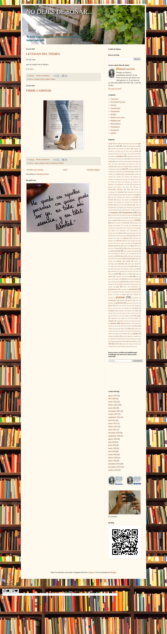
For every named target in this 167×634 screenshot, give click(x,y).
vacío (126, 338)
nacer (118, 269)
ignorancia (120, 228)
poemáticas (135, 297)
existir (137, 205)
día (128, 184)
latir (126, 240)
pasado (110, 286)
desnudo (127, 182)
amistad (121, 148)
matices (123, 253)
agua (139, 143)
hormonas (136, 223)
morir (129, 264)
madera (129, 248)
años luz (120, 151)
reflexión (121, 310)
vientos (136, 344)
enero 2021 (112, 430)
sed (129, 318)
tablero (123, 331)
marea (137, 251)
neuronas (130, 271)
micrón (119, 258)
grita (109, 220)
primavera (119, 303)
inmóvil (128, 233)
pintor (129, 292)
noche (116, 274)
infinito (120, 233)
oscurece (129, 279)
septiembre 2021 (114, 417)
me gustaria (132, 253)
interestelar (121, 235)
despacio (135, 182)
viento (117, 344)
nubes (110, 276)
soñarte (110, 328)
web (129, 346)
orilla (122, 279)
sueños (129, 328)
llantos (126, 246)
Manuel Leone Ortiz (127, 69)
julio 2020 (112, 442)
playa (124, 294)
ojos (130, 276)
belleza (137, 161)
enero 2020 (112, 461)
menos (112, 258)
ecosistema (111, 192)
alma (139, 146)
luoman (91, 572)
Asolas (112, 156)
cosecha (110, 176)
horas (118, 223)
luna (117, 248)
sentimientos (120, 321)
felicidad (129, 207)
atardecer (120, 156)
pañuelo (138, 281)
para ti (112, 284)
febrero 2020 (113, 458)
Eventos (114, 105)
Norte (131, 274)
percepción (115, 130)
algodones (132, 146)
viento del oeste (127, 344)
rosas (120, 316)
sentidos (111, 321)
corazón (118, 174)
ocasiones (118, 276)
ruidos (127, 316)
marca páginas (128, 251)
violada (110, 346)
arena (136, 151)
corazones (127, 174)
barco (116, 161)
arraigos (125, 153)
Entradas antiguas (93, 170)
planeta (110, 294)
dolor (136, 189)
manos (112, 251)
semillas (136, 318)
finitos (115, 210)
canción (119, 166)
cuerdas (125, 179)
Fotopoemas (54, 163)
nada (124, 269)
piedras (116, 292)
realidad (126, 308)
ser (128, 321)
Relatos (129, 310)
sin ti (130, 323)
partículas (136, 284)
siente (133, 321)
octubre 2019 (113, 470)
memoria (138, 256)
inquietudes (111, 235)
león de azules (119, 243)
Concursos (114, 99)
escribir (135, 197)
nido (137, 271)
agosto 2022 (112, 396)
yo (134, 346)
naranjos (131, 269)
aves (137, 156)
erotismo (119, 197)
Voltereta (123, 346)
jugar (118, 238)
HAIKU (114, 115)
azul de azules (134, 159)
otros (109, 281)
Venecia (132, 338)
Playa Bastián (134, 294)
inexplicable (111, 233)
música (113, 269)
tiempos (110, 336)
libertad (61, 163)
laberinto (126, 238)
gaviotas (118, 218)
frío (118, 215)
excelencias (119, 205)
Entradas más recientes (35, 170)
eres (112, 197)
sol (117, 326)
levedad (36, 79)
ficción (137, 207)
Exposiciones (115, 108)
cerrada (117, 169)
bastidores (129, 161)
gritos (115, 220)
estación (118, 202)
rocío (137, 313)
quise (117, 305)
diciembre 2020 (114, 433)
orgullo (116, 279)
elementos (130, 192)
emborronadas (112, 194)
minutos (119, 261)
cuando (110, 179)
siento (139, 321)
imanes (113, 230)
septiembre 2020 (114, 436)
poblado (110, 297)
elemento (121, 192)
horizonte (126, 223)
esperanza (135, 200)
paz (117, 287)
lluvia (132, 246)
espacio (119, 200)
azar (115, 159)
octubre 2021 (113, 414)
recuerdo (135, 308)
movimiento (137, 264)
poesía (42, 79)
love (112, 248)
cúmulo (132, 179)
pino (123, 292)
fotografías (114, 213)
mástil (115, 253)
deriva (119, 182)
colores (136, 169)
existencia (129, 205)
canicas (126, 166)
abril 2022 (112, 399)
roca (125, 313)
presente (110, 303)
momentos (121, 264)
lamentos (119, 241)
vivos (116, 346)
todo (123, 336)
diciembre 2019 (114, 464)
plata (117, 294)
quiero (110, 305)
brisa (130, 164)
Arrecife (132, 153)
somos (123, 326)
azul (125, 159)
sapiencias (114, 318)
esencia (110, 200)
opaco (110, 279)
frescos (113, 215)
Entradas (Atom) (42, 174)
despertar (111, 184)
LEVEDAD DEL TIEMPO (43, 54)
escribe (128, 197)
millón (137, 258)
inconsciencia (134, 230)
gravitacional (135, 218)
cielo (123, 169)
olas (137, 276)
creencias (135, 176)
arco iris (128, 151)
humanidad (135, 225)
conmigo (136, 171)
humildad (111, 228)
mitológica (111, 264)
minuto (110, 261)
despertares (120, 184)
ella (137, 192)
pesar (109, 292)
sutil (116, 331)
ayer (109, 159)
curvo (139, 179)
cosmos (119, 176)
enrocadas (122, 194)
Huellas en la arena (118, 118)
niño (109, 274)
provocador (130, 303)
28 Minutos (119, 143)
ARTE (139, 153)
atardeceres (130, 156)
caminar (41, 163)
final (109, 210)
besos (116, 164)
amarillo (113, 148)
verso (124, 341)
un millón (111, 338)
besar (109, 164)
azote (120, 159)
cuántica (117, 179)
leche (139, 240)
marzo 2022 (112, 402)
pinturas (136, 292)
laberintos (135, 238)
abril (133, 143)
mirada (128, 261)
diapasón (135, 184)
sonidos (129, 326)
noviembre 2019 (114, 467)
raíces (130, 305)
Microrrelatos (116, 124)
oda (125, 276)
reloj (136, 311)
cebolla (110, 169)
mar (119, 251)
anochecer (111, 151)
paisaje (116, 281)
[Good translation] (6, 591)
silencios (123, 323)
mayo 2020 (112, 448)
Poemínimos (115, 127)
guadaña (122, 220)
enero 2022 (112, 408)
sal (132, 316)
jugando (110, 238)
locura (139, 246)
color (129, 169)
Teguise (117, 333)
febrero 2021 (113, 427)
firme (47, 163)
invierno (129, 235)
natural (138, 269)
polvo (130, 300)
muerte (119, 266)
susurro (110, 331)
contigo (110, 174)
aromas (118, 153)
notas (137, 274)
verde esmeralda (115, 341)
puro (137, 303)
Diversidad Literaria (118, 102)
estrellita (135, 202)
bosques (123, 164)
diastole (110, 187)
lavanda (132, 240)
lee (111, 243)
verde (139, 338)
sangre (139, 316)
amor (128, 149)
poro (137, 300)
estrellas (127, 202)
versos (131, 341)
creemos (126, 176)
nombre (123, 274)
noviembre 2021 (114, 411)
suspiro (47, 79)
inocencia (136, 233)
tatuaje (135, 331)
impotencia (123, 230)
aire (118, 146)
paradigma (120, 284)
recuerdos (111, 311)
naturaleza (114, 271)
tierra (117, 336)
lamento (110, 240)
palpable (131, 281)
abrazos (127, 143)
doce (128, 189)
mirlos (136, 261)
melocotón (130, 256)
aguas (112, 146)
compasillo (118, 171)
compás (110, 171)
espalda (126, 200)
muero (112, 266)
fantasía (121, 207)
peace (125, 286)
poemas (113, 133)
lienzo (119, 246)
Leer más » (30, 69)
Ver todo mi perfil (114, 89)
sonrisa (136, 326)
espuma (110, 202)
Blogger (113, 572)
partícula (128, 284)
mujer (125, 266)
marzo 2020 (112, 455)
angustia (136, 148)
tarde (128, 331)
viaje (137, 341)
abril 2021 (112, 420)
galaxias (110, 218)
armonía (110, 153)
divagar (135, 187)
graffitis (126, 218)
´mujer (36, 163)
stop (116, 328)
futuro (137, 215)
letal (128, 243)
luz (123, 248)
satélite (123, 318)
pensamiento (134, 286)
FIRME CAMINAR (38, 90)
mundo (132, 266)
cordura (136, 174)
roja (109, 316)
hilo (113, 223)
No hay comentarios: (43, 76)
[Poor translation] (15, 591)
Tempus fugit (126, 333)
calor (136, 164)
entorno (129, 194)
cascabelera (135, 166)
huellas (110, 225)
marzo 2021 (112, 423)
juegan (137, 235)
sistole (137, 323)
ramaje (137, 305)
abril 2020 (112, 451)
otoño (137, 279)
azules (110, 161)
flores (139, 210)
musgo (139, 266)
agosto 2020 (112, 439)
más (109, 253)
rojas (115, 316)
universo (119, 338)
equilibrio (138, 195)
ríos (121, 313)
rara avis (118, 308)
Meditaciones (115, 121)
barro (122, 161)
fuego (123, 215)
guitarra (130, 220)
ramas (110, 308)
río (116, 313)
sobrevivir (111, 326)
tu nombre (136, 336)
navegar (122, 271)
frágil (139, 213)
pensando (123, 289)
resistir (110, 313)
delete (112, 182)
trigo (128, 336)
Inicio (65, 170)
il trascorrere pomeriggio (133, 228)
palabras (123, 282)
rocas (131, 313)
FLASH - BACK (130, 210)
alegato (125, 146)
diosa (127, 187)
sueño (122, 328)
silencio (113, 323)
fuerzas (130, 215)
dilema (119, 187)
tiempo (53, 79)
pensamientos (112, 289)
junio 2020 (112, 445)
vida (109, 344)
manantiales (137, 248)
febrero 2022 (113, 405)
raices (123, 305)
